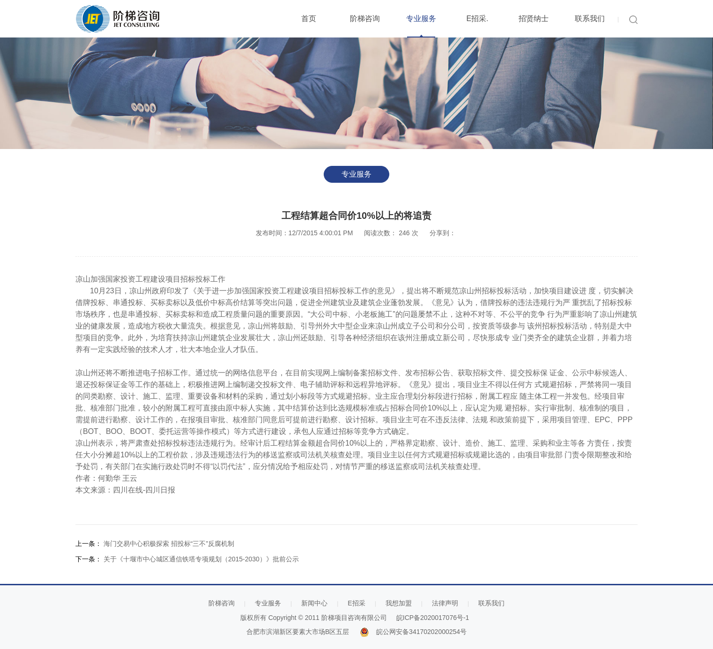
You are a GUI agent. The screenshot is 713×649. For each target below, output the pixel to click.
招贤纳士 (534, 18)
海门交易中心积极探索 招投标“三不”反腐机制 (169, 543)
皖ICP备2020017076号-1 (432, 617)
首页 (308, 18)
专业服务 (421, 18)
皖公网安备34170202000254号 (421, 631)
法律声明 (445, 603)
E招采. (477, 18)
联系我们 (590, 18)
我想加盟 (399, 603)
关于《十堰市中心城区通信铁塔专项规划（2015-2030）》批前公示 (201, 559)
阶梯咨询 (365, 18)
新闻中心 (314, 603)
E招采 (356, 603)
